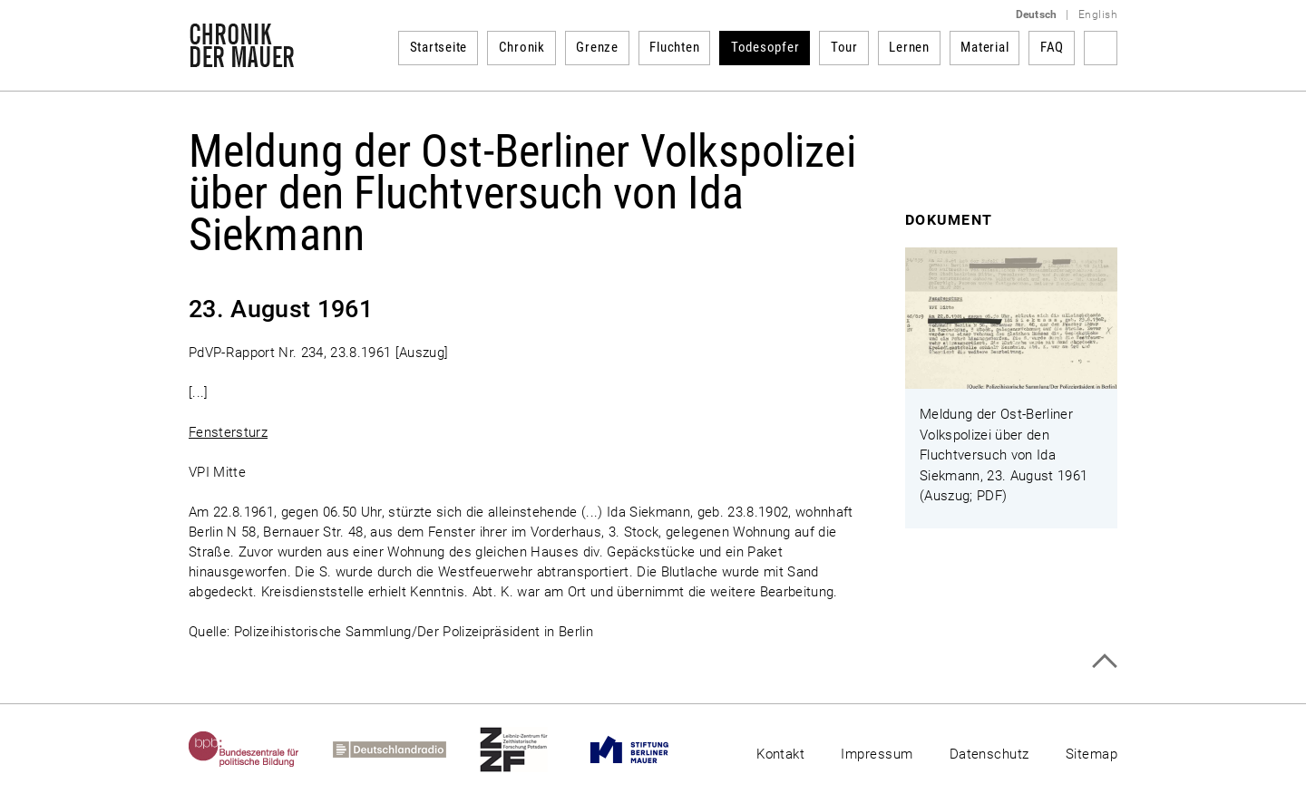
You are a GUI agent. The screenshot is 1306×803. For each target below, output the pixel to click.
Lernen (909, 47)
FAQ (1052, 47)
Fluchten (674, 47)
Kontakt (780, 754)
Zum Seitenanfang (1104, 661)
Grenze (597, 47)
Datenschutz (989, 754)
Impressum (876, 754)
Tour (844, 47)
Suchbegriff (1100, 48)
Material (984, 47)
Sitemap (1091, 754)
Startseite (439, 47)
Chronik (522, 47)
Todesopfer (765, 47)
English (1097, 14)
